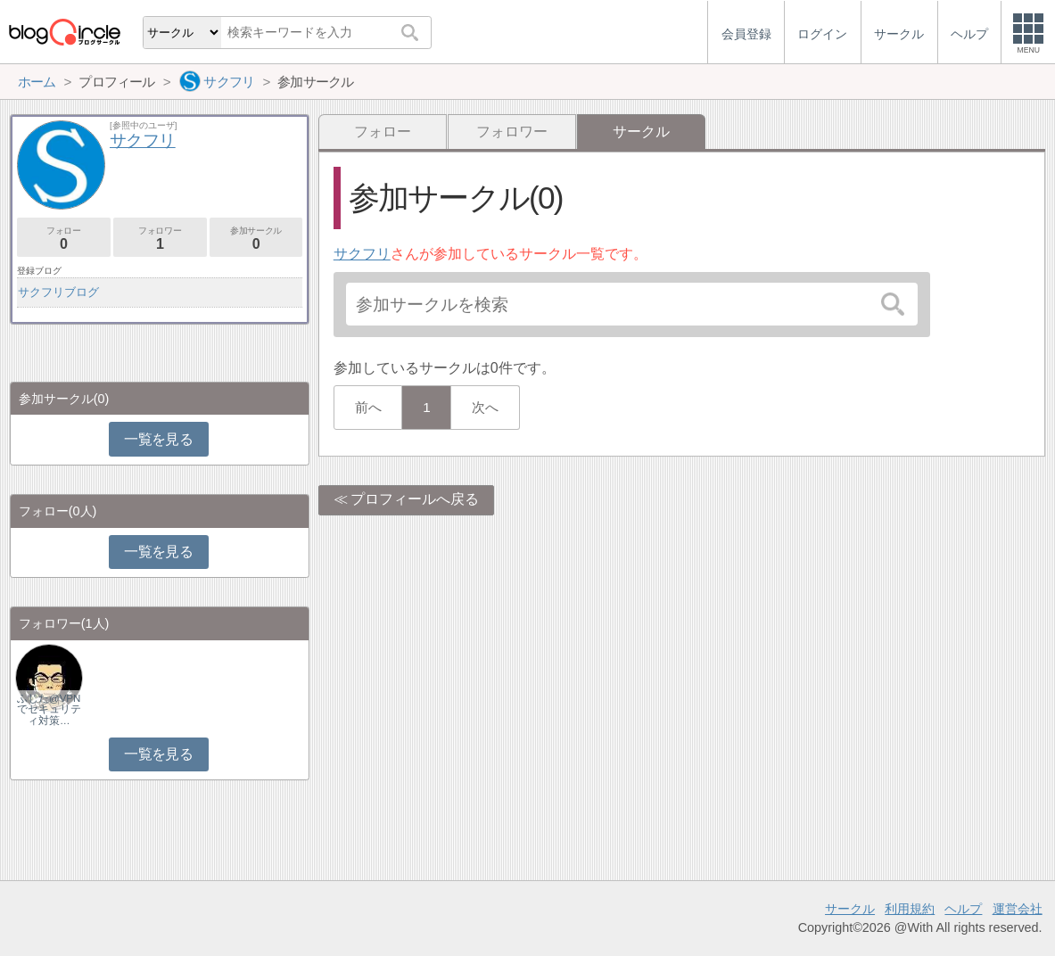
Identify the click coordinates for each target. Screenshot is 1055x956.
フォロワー (512, 131)
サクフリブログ (58, 292)
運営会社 (1018, 909)
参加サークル (256, 238)
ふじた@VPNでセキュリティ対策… (49, 709)
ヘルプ (963, 909)
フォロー (382, 131)
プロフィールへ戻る (414, 499)
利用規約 (910, 909)
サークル (850, 909)
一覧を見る (158, 439)
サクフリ (362, 253)
